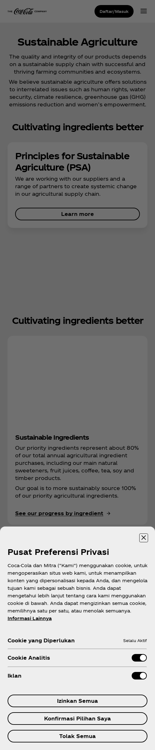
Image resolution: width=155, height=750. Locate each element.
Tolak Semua (77, 736)
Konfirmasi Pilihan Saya (77, 718)
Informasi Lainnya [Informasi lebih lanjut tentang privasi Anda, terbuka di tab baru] (30, 618)
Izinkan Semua (77, 701)
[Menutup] (143, 538)
